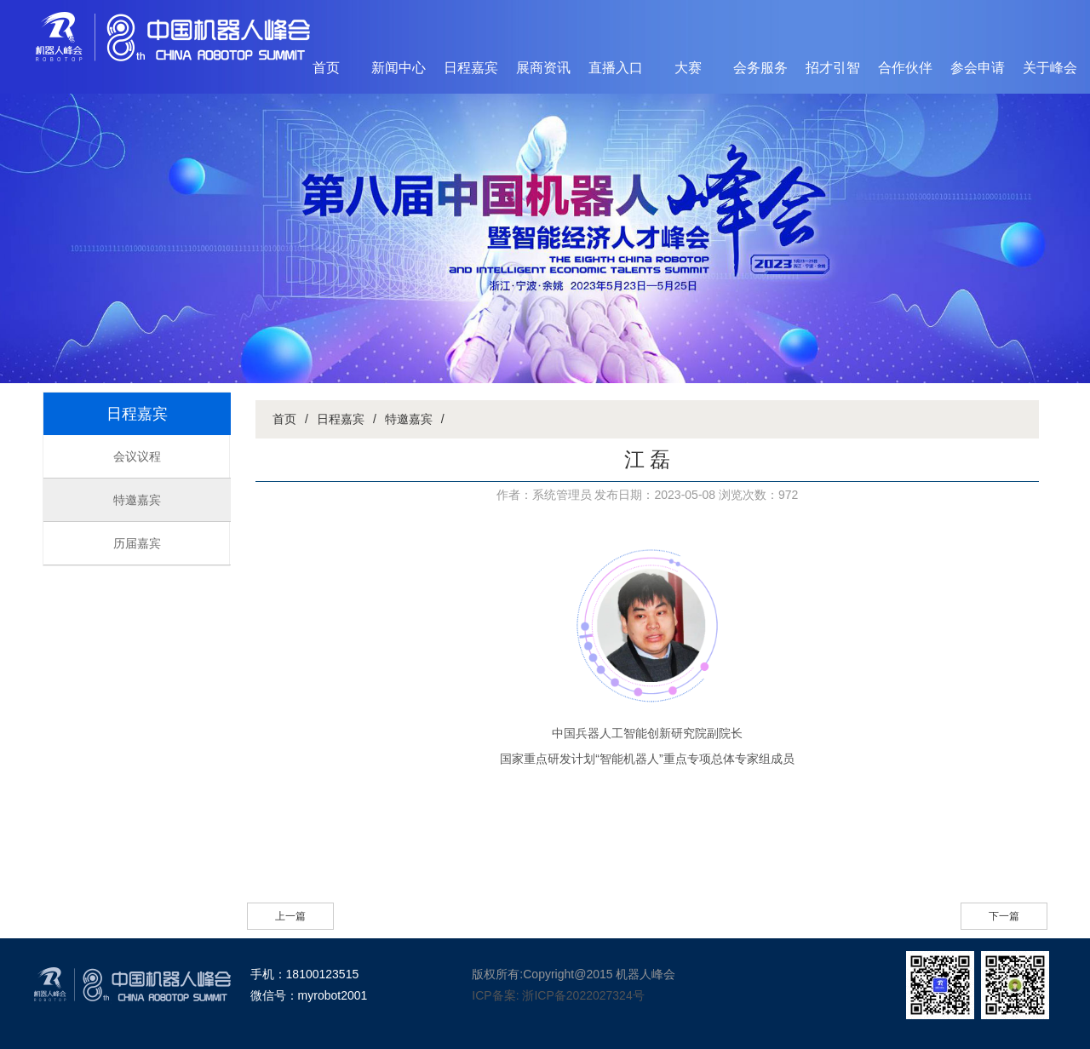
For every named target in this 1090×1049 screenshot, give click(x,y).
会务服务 (760, 67)
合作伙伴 (905, 67)
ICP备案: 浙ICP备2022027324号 (558, 995)
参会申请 (977, 67)
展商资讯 (543, 67)
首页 (326, 67)
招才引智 (833, 67)
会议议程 (137, 456)
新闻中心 (398, 67)
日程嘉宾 (471, 67)
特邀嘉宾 (137, 500)
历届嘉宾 (137, 543)
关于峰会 (1050, 67)
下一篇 (1004, 916)
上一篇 (290, 916)
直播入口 (615, 67)
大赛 (688, 67)
